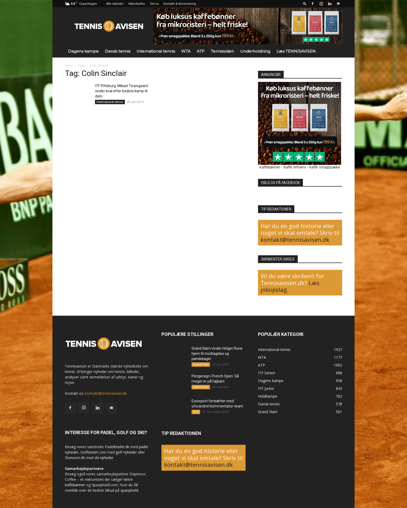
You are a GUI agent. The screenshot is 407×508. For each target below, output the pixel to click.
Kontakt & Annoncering (180, 3)
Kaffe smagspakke (324, 167)
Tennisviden (222, 51)
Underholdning (255, 51)
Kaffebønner (269, 167)
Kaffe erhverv (294, 167)
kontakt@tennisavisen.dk (295, 239)
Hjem (69, 65)
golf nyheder (126, 452)
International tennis (156, 51)
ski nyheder (103, 457)
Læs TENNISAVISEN (296, 51)
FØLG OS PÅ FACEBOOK (280, 183)
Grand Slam (200, 364)
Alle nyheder (115, 3)
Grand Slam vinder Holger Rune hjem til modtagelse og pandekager (217, 353)
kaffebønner (75, 484)
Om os (154, 3)
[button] (305, 3)
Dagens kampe (83, 51)
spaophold (129, 490)
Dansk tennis (117, 51)
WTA (186, 51)
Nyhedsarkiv (136, 3)
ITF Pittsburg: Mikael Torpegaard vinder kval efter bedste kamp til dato (121, 91)
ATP (201, 51)
